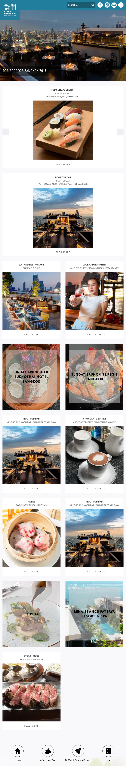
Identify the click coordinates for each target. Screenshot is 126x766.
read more (31, 335)
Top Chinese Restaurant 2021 (31, 505)
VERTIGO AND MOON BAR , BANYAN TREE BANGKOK (31, 422)
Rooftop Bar (63, 182)
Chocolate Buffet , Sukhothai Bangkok (94, 422)
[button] (5, 45)
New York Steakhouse (31, 659)
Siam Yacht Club (31, 268)
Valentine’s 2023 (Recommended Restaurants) (94, 268)
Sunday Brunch (63, 95)
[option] (63, 45)
